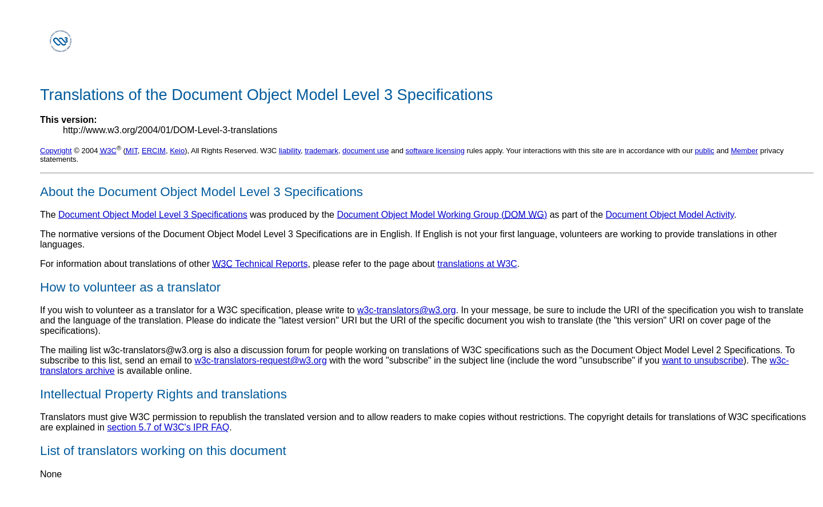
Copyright (56, 150)
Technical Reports (260, 264)
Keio (177, 150)
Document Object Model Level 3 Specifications (152, 214)
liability (290, 150)
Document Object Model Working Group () (442, 214)
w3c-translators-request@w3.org (260, 360)
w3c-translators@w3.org (406, 310)
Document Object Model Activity (670, 214)
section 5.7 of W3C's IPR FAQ (168, 427)
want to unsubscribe (702, 360)
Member (744, 150)
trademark (321, 150)
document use (365, 150)
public (704, 150)
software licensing (435, 150)
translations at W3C (477, 264)
